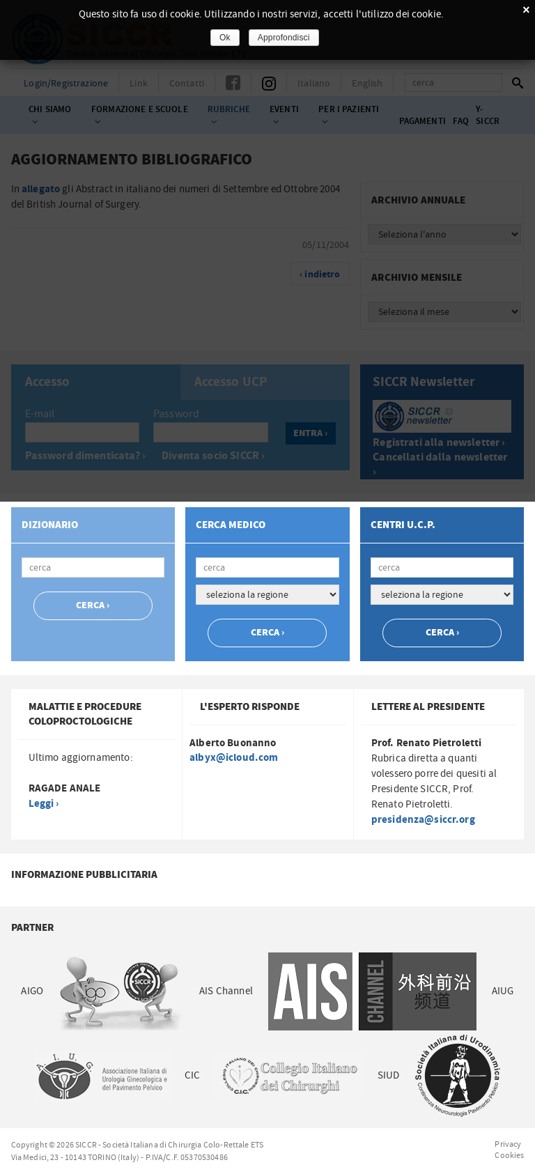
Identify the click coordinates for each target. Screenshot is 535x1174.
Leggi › (44, 803)
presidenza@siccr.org (423, 819)
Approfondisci (284, 38)
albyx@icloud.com (233, 757)
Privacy (508, 1144)
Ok (225, 38)
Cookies (509, 1155)
